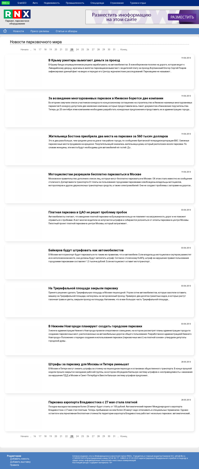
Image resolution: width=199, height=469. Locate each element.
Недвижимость (52, 3)
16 (34, 49)
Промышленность (75, 3)
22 (66, 49)
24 (77, 49)
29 (103, 49)
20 (56, 49)
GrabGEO (22, 3)
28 (98, 49)
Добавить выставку (20, 462)
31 (114, 49)
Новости (18, 31)
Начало (25, 49)
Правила (14, 465)
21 (61, 49)
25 (82, 49)
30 (109, 49)
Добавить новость (19, 458)
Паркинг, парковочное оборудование (17, 21)
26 (88, 49)
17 (40, 49)
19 (50, 49)
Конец (123, 49)
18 (45, 49)
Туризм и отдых (138, 3)
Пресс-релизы (39, 31)
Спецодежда (97, 3)
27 (93, 49)
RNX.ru (5, 3)
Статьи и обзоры (66, 31)
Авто (35, 3)
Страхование (117, 3)
